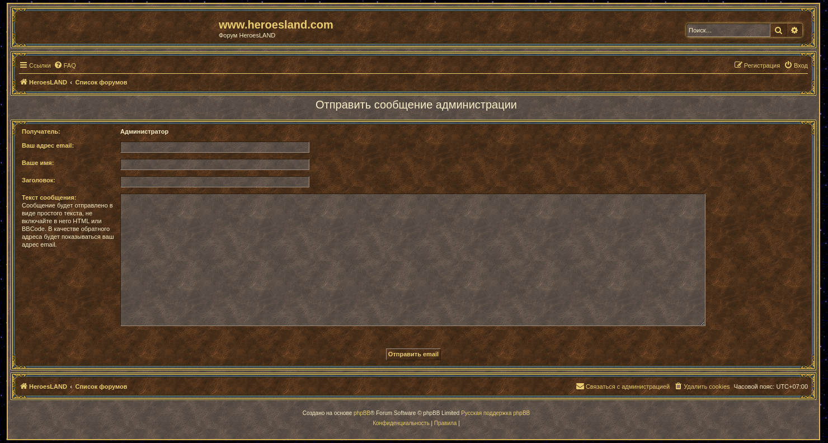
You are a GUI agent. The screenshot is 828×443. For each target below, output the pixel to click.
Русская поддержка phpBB (495, 413)
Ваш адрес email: (48, 145)
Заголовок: (38, 180)
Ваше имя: (38, 162)
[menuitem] (65, 65)
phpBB (362, 413)
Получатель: (41, 131)
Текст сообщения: (49, 197)
